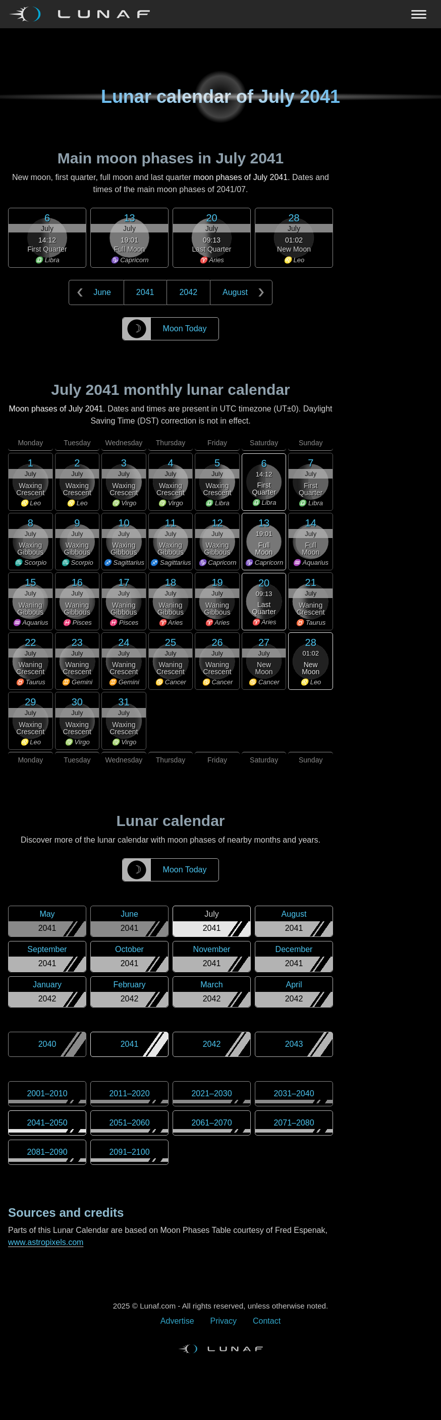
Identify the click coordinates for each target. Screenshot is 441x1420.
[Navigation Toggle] (220, 14)
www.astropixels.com (45, 1242)
